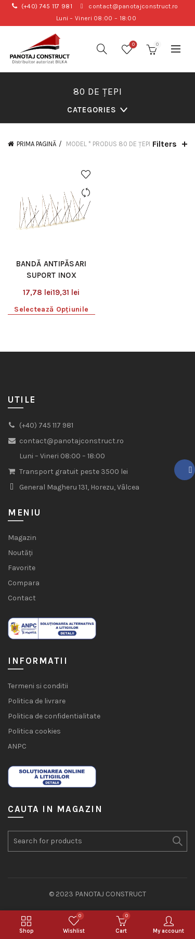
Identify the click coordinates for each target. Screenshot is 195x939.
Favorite (21, 567)
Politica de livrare (37, 701)
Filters (164, 144)
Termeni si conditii (38, 685)
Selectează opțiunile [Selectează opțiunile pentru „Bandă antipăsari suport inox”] (51, 309)
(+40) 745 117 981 (46, 6)
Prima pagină (36, 144)
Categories (91, 109)
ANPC (17, 746)
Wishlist (132, 45)
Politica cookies (34, 731)
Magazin (22, 537)
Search (176, 841)
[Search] (102, 49)
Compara (24, 582)
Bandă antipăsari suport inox (51, 269)
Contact (22, 598)
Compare (86, 193)
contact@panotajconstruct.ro (133, 6)
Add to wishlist (86, 174)
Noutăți (20, 552)
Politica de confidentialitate (54, 716)
